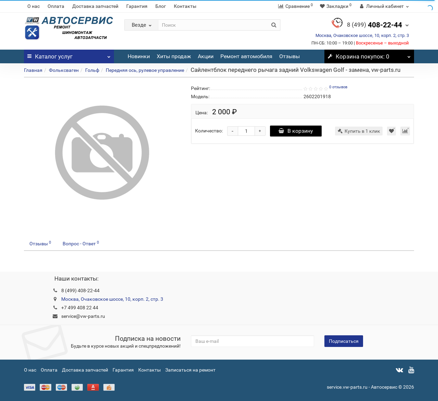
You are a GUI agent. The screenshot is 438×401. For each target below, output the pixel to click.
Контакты (185, 6)
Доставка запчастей (95, 6)
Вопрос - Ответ (81, 243)
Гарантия (136, 6)
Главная (33, 70)
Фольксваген (64, 70)
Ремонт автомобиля (246, 56)
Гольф (92, 70)
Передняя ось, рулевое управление (145, 70)
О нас (33, 6)
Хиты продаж (174, 56)
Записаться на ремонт (190, 370)
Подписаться (344, 341)
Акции (206, 56)
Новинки (139, 56)
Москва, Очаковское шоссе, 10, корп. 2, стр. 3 (362, 35)
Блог (160, 6)
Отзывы (289, 56)
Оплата (56, 6)
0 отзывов (338, 87)
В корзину (296, 131)
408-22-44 (374, 25)
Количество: (209, 130)
